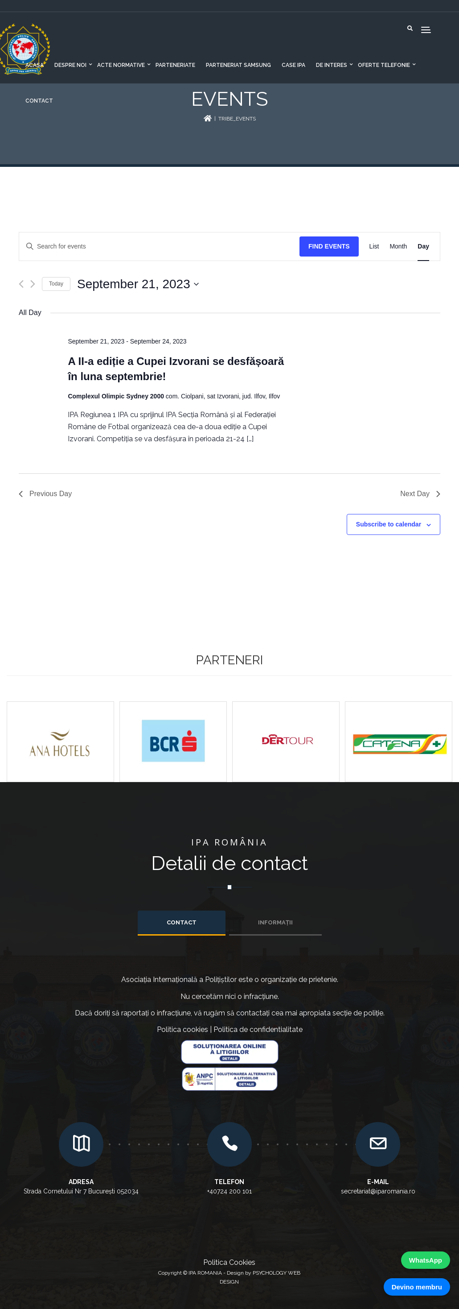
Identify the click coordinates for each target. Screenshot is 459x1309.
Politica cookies (182, 1029)
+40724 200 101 (229, 1191)
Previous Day (45, 493)
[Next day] (32, 284)
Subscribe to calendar (388, 524)
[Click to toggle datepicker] (138, 284)
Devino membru (417, 1287)
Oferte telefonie (384, 65)
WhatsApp (425, 1260)
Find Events (329, 246)
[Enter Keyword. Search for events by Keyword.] (159, 246)
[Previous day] (21, 284)
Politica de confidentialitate (258, 1029)
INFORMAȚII (275, 922)
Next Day (420, 493)
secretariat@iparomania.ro (378, 1191)
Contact (39, 101)
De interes (331, 65)
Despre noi (70, 65)
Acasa (34, 65)
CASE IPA (293, 65)
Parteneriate (175, 65)
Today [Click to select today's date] (56, 284)
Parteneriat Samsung (238, 65)
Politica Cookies (229, 1262)
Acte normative (121, 65)
